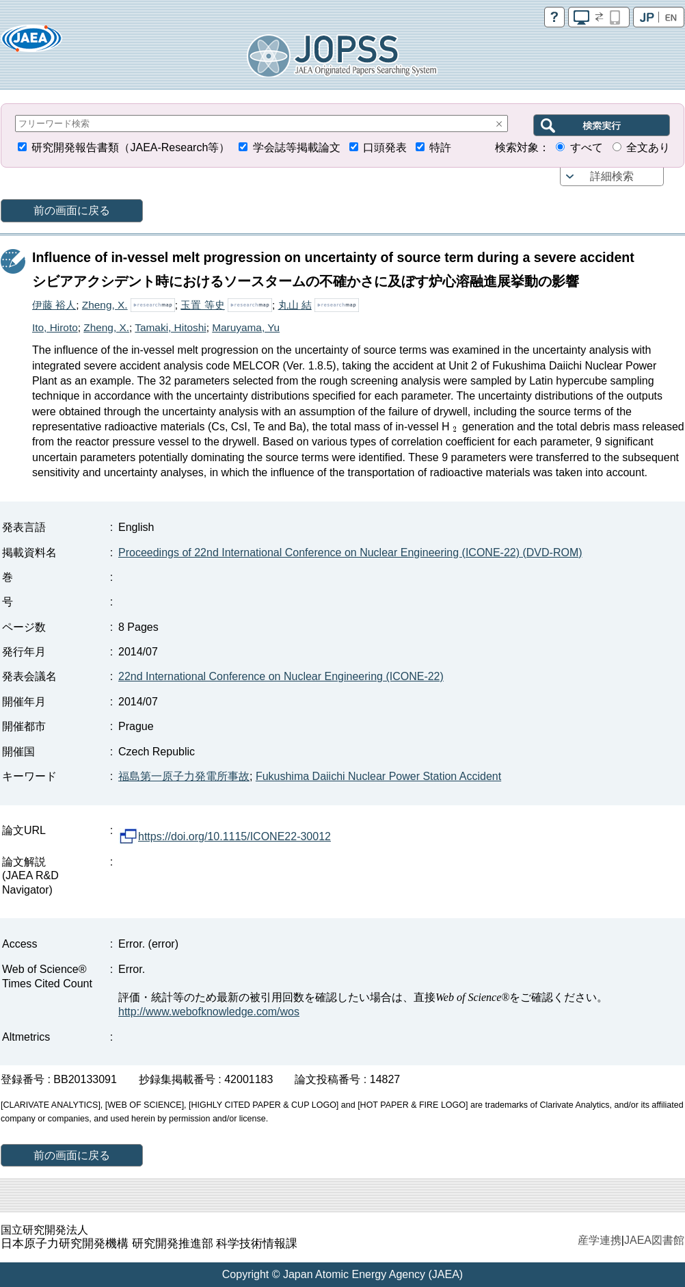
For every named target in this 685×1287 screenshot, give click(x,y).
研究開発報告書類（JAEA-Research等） (130, 147)
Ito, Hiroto (55, 327)
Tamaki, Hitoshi (170, 327)
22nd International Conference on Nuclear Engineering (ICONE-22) (281, 676)
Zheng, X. (105, 305)
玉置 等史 (202, 305)
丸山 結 (295, 305)
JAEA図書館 (654, 1240)
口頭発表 (385, 147)
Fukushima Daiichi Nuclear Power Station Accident (378, 776)
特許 (440, 147)
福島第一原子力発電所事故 (184, 776)
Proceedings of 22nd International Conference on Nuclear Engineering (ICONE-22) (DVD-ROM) (350, 552)
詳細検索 (612, 176)
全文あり (648, 147)
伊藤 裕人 (54, 305)
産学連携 (599, 1240)
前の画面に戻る (71, 210)
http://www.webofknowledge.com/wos (208, 1011)
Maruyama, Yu (246, 327)
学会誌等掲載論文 (296, 147)
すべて (586, 147)
